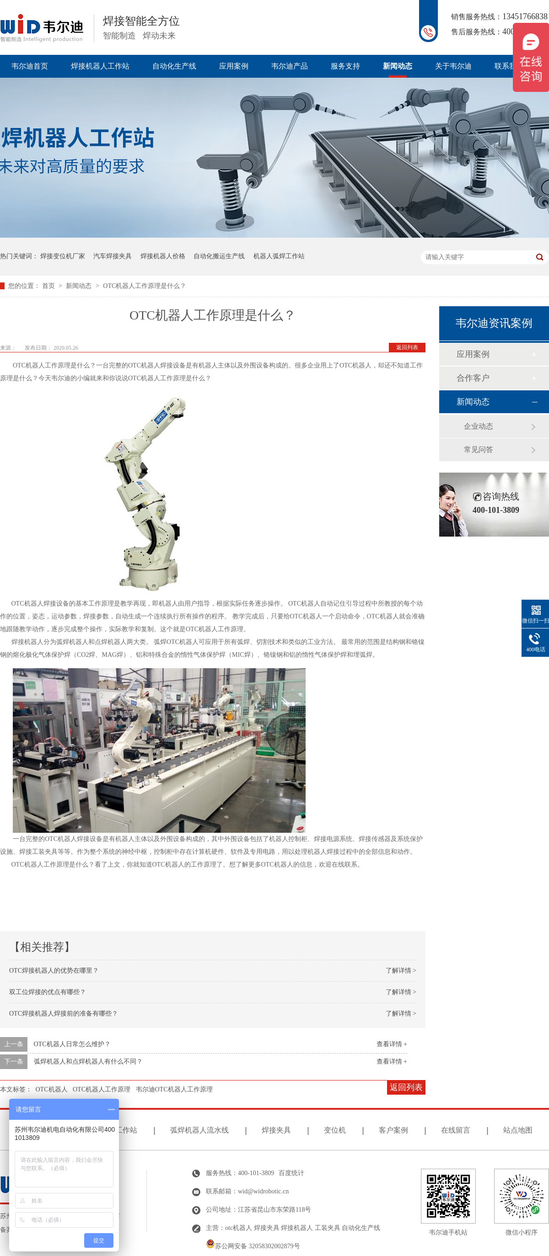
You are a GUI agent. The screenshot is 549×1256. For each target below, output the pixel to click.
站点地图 (518, 1130)
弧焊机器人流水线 (199, 1130)
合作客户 (473, 378)
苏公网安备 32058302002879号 (253, 1246)
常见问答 (478, 449)
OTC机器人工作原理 (101, 1089)
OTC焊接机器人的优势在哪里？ (54, 970)
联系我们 (509, 66)
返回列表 (407, 347)
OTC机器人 (52, 1089)
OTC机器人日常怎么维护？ (72, 1044)
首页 (49, 285)
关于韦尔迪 (453, 66)
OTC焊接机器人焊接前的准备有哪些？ (63, 1013)
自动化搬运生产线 (219, 256)
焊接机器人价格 (162, 256)
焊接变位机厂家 (62, 256)
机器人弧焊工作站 (279, 256)
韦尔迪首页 (29, 66)
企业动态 (478, 426)
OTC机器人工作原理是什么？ (144, 285)
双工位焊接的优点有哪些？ (47, 992)
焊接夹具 (276, 1130)
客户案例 (393, 1130)
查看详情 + (392, 1044)
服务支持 (345, 66)
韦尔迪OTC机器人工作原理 (174, 1089)
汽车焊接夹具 (112, 256)
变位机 (335, 1130)
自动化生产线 (174, 66)
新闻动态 (397, 66)
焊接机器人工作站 (100, 66)
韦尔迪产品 (289, 66)
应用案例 (233, 66)
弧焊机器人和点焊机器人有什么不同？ (88, 1061)
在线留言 (455, 1130)
